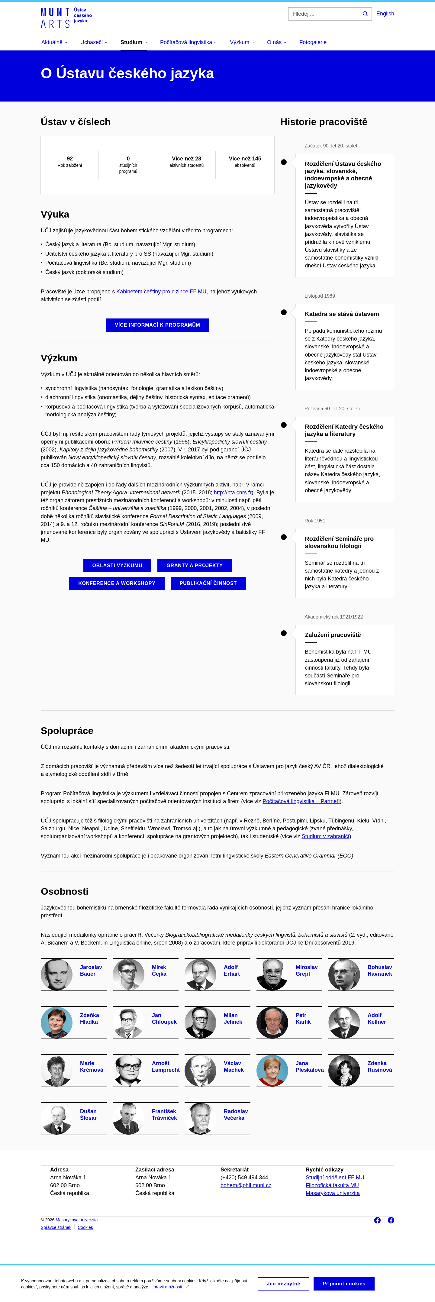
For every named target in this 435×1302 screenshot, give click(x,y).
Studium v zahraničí (325, 836)
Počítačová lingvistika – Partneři (301, 801)
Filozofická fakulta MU (332, 1185)
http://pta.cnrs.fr (233, 492)
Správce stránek (56, 1227)
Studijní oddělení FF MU (335, 1177)
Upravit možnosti (169, 1288)
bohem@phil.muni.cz (246, 1185)
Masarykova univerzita (333, 1193)
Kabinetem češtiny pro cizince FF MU (161, 292)
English (385, 14)
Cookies (85, 1227)
